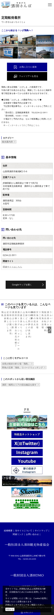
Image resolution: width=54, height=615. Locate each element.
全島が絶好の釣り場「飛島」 (16, 358)
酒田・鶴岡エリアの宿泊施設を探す (19, 379)
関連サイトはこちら (12, 266)
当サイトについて (23, 528)
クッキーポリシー (19, 604)
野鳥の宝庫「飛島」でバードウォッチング (22, 362)
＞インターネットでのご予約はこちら (22, 125)
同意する (10, 609)
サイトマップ (41, 528)
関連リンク (18, 532)
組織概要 (8, 528)
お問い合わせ (32, 532)
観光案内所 (7, 141)
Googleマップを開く (22, 284)
